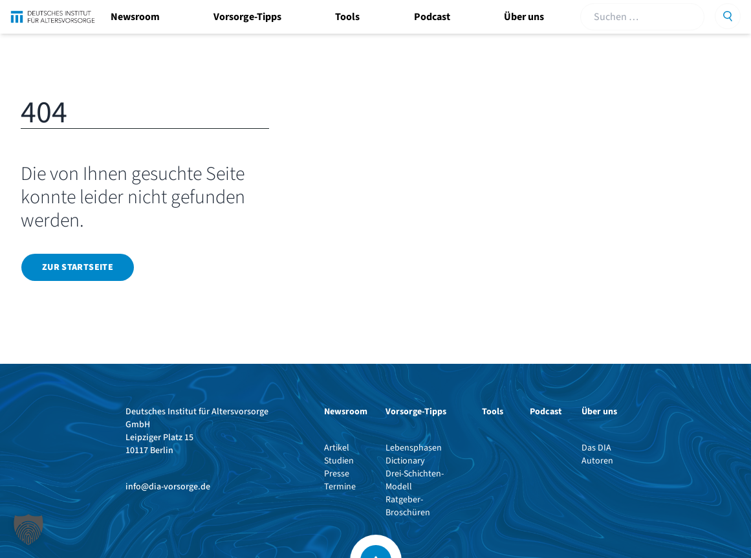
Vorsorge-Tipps (247, 17)
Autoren (597, 460)
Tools (347, 17)
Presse (336, 473)
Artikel (336, 447)
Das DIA (596, 447)
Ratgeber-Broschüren (408, 506)
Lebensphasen (414, 447)
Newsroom (135, 17)
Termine (340, 486)
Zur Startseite (77, 267)
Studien (339, 460)
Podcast (432, 17)
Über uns (524, 17)
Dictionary (405, 460)
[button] (28, 529)
